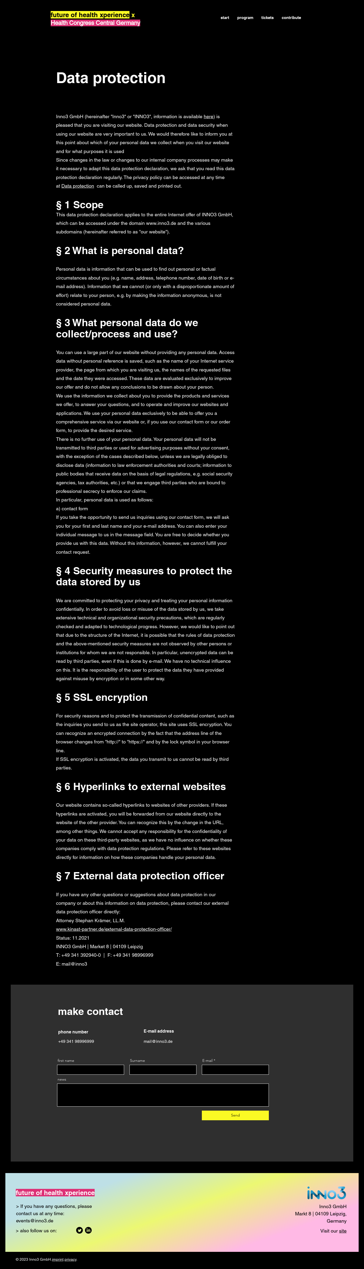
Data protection (77, 186)
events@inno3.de (34, 1220)
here (208, 116)
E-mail (207, 1060)
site (343, 1231)
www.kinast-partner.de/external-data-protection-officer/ (114, 929)
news (62, 1079)
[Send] (235, 1115)
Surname (137, 1060)
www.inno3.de (161, 223)
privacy (70, 1259)
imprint (58, 1259)
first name (66, 1060)
